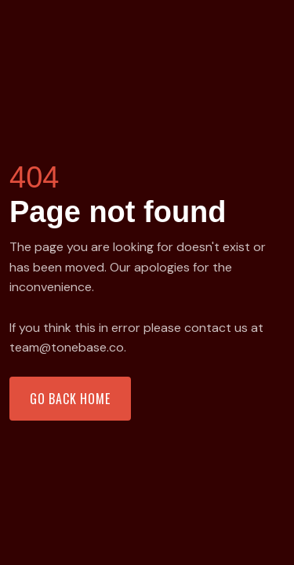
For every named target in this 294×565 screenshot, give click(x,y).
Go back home (70, 398)
